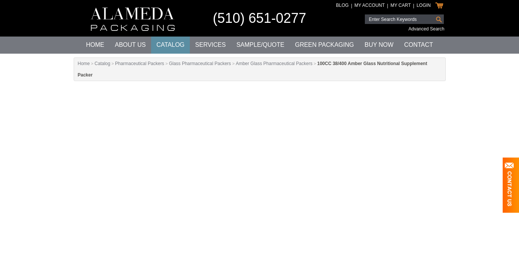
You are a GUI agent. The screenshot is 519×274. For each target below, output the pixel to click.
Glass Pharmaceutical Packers (200, 63)
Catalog (170, 44)
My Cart (400, 5)
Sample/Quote (260, 44)
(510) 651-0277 (259, 18)
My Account (370, 5)
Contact (418, 44)
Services (210, 44)
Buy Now (378, 44)
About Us (130, 44)
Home (95, 44)
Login (423, 5)
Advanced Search (427, 29)
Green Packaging (324, 44)
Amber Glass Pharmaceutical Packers (274, 63)
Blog (342, 5)
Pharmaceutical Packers (139, 63)
